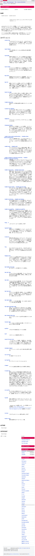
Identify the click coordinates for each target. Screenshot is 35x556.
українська (24, 536)
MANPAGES (5, 0)
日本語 (23, 504)
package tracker (25, 441)
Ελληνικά (24, 469)
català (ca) (24, 462)
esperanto (24, 476)
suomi (23, 487)
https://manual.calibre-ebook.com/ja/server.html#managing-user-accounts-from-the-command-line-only (20, 407)
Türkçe (23, 534)
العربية (23, 459)
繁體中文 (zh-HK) (25, 541)
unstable (23, 454)
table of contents (26, 446)
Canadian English (25, 475)
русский (23, 525)
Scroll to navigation (5, 6)
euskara (23, 483)
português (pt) (25, 520)
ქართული (24, 506)
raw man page (25, 443)
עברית (23, 494)
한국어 (23, 508)
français (23, 489)
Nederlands (24, 517)
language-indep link (26, 439)
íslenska (23, 501)
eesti (23, 482)
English (23, 471)
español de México (25, 480)
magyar (23, 497)
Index (4, 2)
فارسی (23, 485)
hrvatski (23, 496)
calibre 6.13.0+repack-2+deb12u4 (24, 548)
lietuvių (23, 510)
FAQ (15, 2)
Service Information (21, 2)
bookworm (5, 3)
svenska (23, 532)
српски (23, 531)
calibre (9, 3)
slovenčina (24, 527)
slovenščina (24, 529)
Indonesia (24, 499)
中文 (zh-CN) (24, 539)
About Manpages (10, 2)
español (23, 478)
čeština (23, 464)
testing (23, 452)
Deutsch (23, 468)
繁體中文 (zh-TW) (25, 543)
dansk (23, 466)
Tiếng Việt (24, 538)
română (23, 524)
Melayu (23, 513)
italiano (23, 503)
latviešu (23, 511)
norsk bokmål (24, 515)
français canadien (25, 490)
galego (23, 492)
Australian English (25, 473)
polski (23, 518)
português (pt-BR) (25, 522)
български (24, 461)
